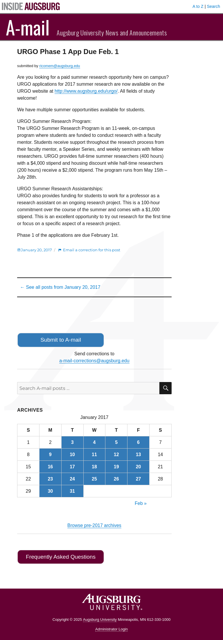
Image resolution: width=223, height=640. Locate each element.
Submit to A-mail (60, 340)
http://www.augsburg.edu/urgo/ (86, 91)
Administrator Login (111, 629)
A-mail (28, 27)
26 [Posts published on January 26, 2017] (116, 478)
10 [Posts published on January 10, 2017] (72, 454)
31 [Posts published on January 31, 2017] (72, 491)
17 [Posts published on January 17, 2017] (72, 466)
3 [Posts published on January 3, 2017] (72, 442)
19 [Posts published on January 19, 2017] (116, 466)
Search (213, 6)
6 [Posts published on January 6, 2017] (138, 442)
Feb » (141, 503)
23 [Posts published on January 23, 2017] (50, 478)
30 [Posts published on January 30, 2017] (50, 491)
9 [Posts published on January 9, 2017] (50, 454)
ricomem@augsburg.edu (59, 66)
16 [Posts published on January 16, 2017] (50, 466)
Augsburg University (100, 619)
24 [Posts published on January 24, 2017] (72, 478)
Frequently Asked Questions (61, 557)
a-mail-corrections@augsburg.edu (94, 360)
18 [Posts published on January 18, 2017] (94, 466)
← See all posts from (60, 287)
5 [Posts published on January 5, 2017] (116, 442)
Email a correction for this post (91, 250)
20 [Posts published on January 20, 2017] (138, 466)
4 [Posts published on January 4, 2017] (94, 442)
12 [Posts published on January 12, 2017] (116, 454)
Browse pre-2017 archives (94, 525)
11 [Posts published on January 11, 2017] (94, 454)
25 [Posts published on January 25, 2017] (94, 478)
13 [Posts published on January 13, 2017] (138, 454)
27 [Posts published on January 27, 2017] (138, 478)
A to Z (198, 6)
